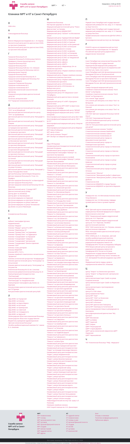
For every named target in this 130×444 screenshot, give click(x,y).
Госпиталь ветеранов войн (17, 99)
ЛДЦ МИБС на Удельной (16, 314)
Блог (96, 413)
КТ (63, 5)
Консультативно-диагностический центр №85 (24, 291)
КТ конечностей (71, 431)
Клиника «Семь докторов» (17, 248)
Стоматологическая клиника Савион (98, 134)
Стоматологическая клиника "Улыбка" (99, 129)
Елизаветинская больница (17, 214)
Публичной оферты (95, 443)
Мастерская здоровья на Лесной (58, 25)
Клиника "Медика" (14, 226)
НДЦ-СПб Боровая (53, 144)
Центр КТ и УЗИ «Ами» (93, 291)
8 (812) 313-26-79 (115, 6)
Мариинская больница (55, 22)
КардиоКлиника (14, 223)
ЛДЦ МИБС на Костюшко (17, 305)
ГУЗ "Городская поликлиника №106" (21, 101)
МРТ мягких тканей (44, 429)
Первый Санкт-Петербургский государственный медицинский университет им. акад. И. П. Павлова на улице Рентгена (104, 31)
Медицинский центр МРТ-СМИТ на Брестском (63, 106)
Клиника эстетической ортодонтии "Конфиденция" (26, 259)
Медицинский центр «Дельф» (57, 60)
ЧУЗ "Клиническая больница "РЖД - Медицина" (102, 343)
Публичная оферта (102, 420)
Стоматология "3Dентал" (94, 173)
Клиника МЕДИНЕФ (15, 250)
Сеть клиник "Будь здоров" (95, 98)
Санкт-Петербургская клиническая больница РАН (103, 61)
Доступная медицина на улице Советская (23, 202)
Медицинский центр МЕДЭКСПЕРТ (59, 31)
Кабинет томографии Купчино (19, 221)
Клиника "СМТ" (13, 245)
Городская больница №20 (17, 63)
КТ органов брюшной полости (77, 422)
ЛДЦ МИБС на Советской (17, 310)
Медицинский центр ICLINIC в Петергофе (61, 40)
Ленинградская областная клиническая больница (26, 316)
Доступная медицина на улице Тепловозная (24, 205)
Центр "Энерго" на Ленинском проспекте (100, 272)
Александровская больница (18, 34)
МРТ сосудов (41, 427)
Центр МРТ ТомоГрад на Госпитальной (99, 307)
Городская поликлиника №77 (18, 88)
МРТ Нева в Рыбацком (55, 130)
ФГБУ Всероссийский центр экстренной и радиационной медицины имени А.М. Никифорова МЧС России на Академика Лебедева (103, 242)
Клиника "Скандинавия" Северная (20, 239)
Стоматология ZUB (92, 182)
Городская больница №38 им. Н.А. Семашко (23, 68)
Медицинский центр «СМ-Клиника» (59, 84)
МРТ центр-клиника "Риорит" (57, 134)
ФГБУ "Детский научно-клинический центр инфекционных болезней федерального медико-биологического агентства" (103, 212)
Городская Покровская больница (20, 83)
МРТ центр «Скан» (53, 132)
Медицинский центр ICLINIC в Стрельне (61, 42)
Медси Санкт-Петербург (55, 108)
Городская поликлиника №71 (18, 85)
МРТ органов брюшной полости (48, 424)
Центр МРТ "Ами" (92, 296)
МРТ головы (41, 418)
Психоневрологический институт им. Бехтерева (102, 40)
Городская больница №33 (17, 66)
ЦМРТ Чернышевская (93, 335)
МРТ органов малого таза (46, 420)
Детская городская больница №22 (20, 183)
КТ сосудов (70, 424)
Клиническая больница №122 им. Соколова (23, 270)
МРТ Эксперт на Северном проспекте (60, 137)
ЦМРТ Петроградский (93, 327)
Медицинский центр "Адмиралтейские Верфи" (63, 38)
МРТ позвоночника (44, 416)
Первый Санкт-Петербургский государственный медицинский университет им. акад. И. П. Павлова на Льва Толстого (104, 25)
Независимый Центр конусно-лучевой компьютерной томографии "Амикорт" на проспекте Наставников (61, 152)
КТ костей (69, 427)
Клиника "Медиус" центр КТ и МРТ (20, 228)
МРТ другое (41, 433)
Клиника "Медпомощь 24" (17, 230)
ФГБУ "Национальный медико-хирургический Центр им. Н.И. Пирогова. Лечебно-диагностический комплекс (102, 223)
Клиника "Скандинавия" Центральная (21, 241)
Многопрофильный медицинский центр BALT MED (65, 117)
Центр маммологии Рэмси (95, 294)
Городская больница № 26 (17, 57)
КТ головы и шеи (72, 420)
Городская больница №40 (17, 74)
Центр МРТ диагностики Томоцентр (98, 305)
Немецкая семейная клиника (57, 405)
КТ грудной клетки (72, 416)
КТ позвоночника (72, 418)
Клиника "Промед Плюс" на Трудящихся (22, 234)
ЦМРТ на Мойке (91, 320)
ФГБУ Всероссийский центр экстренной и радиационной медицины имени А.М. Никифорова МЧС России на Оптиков (100, 249)
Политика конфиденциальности (106, 418)
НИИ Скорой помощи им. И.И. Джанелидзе (62, 407)
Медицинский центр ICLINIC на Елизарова (62, 53)
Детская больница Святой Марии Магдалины (24, 174)
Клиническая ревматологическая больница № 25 (25, 272)
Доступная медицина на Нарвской (20, 198)
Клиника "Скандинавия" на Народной (21, 237)
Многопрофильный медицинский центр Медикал (64, 128)
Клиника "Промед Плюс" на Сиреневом (22, 232)
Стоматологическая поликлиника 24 (98, 136)
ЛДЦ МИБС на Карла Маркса (18, 303)
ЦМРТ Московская (92, 318)
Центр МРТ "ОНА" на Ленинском (97, 298)
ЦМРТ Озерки (90, 324)
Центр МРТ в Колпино (93, 302)
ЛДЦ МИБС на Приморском (18, 308)
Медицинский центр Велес (56, 91)
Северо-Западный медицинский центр (99, 87)
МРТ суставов (42, 422)
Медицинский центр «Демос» (57, 62)
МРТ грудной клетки (44, 431)
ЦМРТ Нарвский (91, 322)
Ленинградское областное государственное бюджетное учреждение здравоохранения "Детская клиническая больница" (23, 321)
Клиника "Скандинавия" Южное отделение (23, 243)
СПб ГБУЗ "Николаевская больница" (98, 118)
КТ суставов (70, 429)
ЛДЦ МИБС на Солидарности (18, 312)
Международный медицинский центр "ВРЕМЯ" (63, 110)
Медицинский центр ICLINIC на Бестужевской (63, 44)
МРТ (54, 5)
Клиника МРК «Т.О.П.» (16, 252)
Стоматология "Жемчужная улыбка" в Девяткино (103, 175)
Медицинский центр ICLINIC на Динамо (61, 51)
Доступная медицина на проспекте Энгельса (24, 200)
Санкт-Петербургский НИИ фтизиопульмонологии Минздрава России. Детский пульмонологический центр (103, 83)
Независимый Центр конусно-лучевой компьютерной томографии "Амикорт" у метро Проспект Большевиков (63, 159)
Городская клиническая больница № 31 (22, 77)
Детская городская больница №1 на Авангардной (25, 180)
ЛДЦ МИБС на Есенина (16, 301)
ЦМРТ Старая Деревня (94, 329)
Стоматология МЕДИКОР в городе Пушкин (101, 184)
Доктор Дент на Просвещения (19, 196)
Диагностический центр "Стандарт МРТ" (22, 189)
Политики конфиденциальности (79, 443)
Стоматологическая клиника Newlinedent (100, 131)
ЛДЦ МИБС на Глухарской (17, 299)
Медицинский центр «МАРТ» (57, 64)
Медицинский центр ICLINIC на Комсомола (62, 55)
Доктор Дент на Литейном (17, 194)
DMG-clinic (12, 26)
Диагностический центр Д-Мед (19, 191)
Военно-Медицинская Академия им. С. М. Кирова (25, 41)
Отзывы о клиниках (102, 416)
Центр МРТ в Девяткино (94, 300)
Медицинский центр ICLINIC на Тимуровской (63, 57)
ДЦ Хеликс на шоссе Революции (19, 207)
